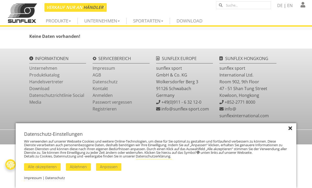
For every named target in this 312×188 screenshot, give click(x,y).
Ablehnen (78, 166)
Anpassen (109, 166)
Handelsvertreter (46, 82)
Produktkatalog (44, 75)
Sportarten (148, 21)
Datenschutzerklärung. (154, 156)
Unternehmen (102, 21)
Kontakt (100, 88)
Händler (93, 7)
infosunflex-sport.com (185, 109)
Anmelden (103, 95)
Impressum (104, 68)
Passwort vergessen (112, 102)
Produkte (58, 21)
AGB (97, 75)
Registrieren (105, 109)
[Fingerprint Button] (10, 164)
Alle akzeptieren (42, 166)
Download (189, 21)
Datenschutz (105, 82)
